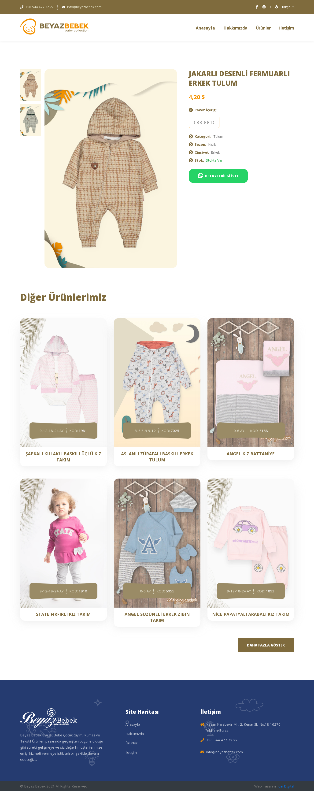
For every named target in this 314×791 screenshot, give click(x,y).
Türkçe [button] (283, 7)
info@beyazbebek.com (84, 7)
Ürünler (263, 28)
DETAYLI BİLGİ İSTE (218, 175)
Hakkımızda (235, 28)
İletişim (286, 28)
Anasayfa (205, 28)
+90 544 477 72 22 (39, 7)
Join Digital (285, 786)
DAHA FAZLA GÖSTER (266, 645)
